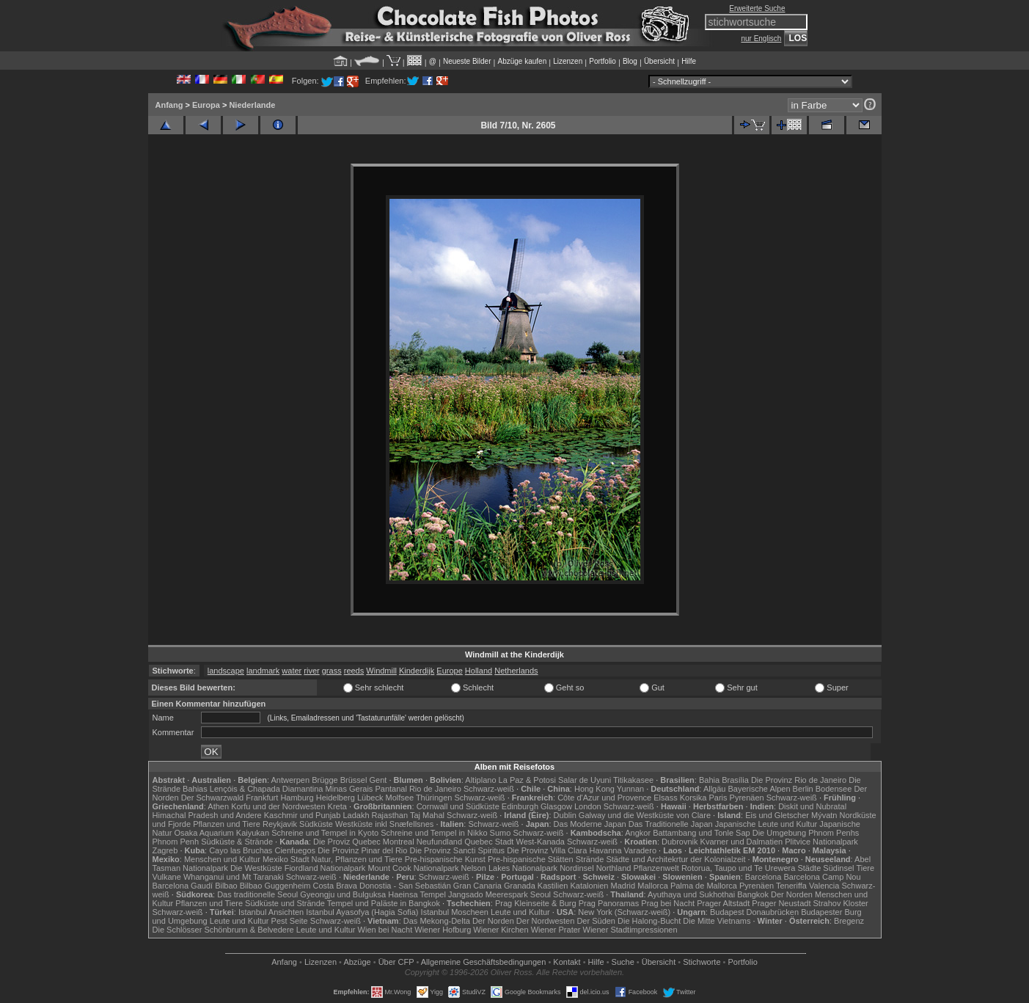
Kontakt (566, 962)
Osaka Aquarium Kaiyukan (221, 832)
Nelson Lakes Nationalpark (509, 868)
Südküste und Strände (285, 903)
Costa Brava (334, 885)
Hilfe (688, 61)
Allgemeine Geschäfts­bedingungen (483, 962)
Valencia (824, 885)
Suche (623, 962)
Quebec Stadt (488, 841)
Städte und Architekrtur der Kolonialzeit (675, 859)
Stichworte (701, 962)
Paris (717, 797)
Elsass (665, 797)
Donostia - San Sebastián (405, 885)
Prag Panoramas (609, 903)
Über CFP (396, 962)
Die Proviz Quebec (347, 841)
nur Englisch (761, 38)
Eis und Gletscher (777, 815)
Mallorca (652, 885)
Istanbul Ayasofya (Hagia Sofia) (362, 912)
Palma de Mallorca (703, 885)
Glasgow (556, 806)
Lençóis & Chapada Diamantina (266, 788)
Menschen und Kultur (222, 859)
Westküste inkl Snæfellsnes (384, 824)
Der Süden (595, 920)
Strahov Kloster (840, 903)
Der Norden (792, 894)
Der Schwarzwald (212, 797)
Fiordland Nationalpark (325, 868)
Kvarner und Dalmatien (741, 841)
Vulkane (167, 876)
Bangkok (753, 894)
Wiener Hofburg (442, 929)
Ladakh (356, 815)
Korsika (693, 797)
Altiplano (480, 780)
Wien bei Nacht (385, 929)
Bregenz (849, 920)
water (291, 670)
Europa (206, 105)
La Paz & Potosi (527, 780)
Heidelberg (335, 797)
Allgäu (714, 788)
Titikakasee (633, 780)
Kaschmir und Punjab (302, 815)
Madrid (623, 885)
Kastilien (553, 885)
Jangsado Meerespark (488, 894)
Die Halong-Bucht (649, 920)
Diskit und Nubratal (812, 806)
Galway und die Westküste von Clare (645, 815)
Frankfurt (262, 797)
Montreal (398, 841)
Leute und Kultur (520, 912)
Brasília (735, 780)
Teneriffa (791, 885)
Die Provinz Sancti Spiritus (457, 850)
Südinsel (838, 868)
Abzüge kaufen (522, 61)
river (311, 670)
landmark (262, 670)
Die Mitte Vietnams (716, 920)
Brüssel (353, 780)
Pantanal (390, 788)
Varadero (640, 850)
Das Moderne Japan (590, 824)
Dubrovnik (680, 841)
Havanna (605, 850)
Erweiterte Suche (757, 8)
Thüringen (434, 797)
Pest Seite (289, 920)
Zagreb (165, 850)
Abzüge (356, 962)
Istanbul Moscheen (454, 912)
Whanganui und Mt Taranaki (233, 876)
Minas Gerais (349, 788)
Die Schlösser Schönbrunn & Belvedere (223, 929)
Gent (378, 780)
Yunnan (630, 788)
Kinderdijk (416, 670)
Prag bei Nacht (668, 903)
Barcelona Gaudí (183, 885)
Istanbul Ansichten (271, 912)
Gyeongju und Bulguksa (343, 894)
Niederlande (252, 105)
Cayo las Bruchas (240, 850)
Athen (218, 806)
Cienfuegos (294, 850)
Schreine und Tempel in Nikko (434, 832)
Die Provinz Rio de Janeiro (798, 780)
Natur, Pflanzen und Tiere (357, 859)
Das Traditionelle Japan (671, 824)
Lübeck (370, 797)
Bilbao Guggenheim (275, 885)
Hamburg (296, 797)
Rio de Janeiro (435, 788)
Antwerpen (290, 780)
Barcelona (763, 876)
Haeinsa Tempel (417, 894)
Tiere (865, 868)
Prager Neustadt (781, 903)
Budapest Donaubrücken (754, 912)
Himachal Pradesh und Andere (207, 815)
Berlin (803, 788)
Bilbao (226, 885)
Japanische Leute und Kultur (766, 824)
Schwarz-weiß (489, 788)
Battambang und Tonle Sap (701, 832)
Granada (519, 885)
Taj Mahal (427, 815)
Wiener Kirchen (500, 929)
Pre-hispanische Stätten (531, 859)
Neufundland (439, 841)
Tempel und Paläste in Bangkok (383, 903)
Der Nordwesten (545, 920)
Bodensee (834, 788)
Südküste (316, 824)
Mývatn (824, 815)
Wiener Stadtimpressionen (630, 929)
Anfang (169, 105)
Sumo (500, 832)
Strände (590, 859)
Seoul (540, 894)
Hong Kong (594, 788)
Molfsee (400, 797)
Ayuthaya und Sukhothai (691, 894)
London (587, 806)
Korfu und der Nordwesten (278, 806)
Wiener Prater (556, 929)
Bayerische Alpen (759, 788)
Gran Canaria (477, 885)
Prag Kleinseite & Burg (535, 903)
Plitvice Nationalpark (821, 841)
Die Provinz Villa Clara (547, 850)
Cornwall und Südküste (458, 806)
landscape (226, 670)
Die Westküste (256, 868)
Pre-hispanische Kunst (445, 859)
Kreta (337, 806)
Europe (449, 670)
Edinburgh (520, 806)
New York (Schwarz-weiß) (624, 912)
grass (332, 670)
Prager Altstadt (723, 903)
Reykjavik (280, 824)
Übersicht (659, 61)
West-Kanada (540, 841)
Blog (630, 61)
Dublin (565, 815)
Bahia (709, 780)
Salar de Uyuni (584, 780)
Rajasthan (390, 815)
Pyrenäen (747, 797)
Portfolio (602, 61)
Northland (613, 868)
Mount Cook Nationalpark (412, 868)
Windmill (381, 670)
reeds (354, 670)
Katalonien (589, 885)
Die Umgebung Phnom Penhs (806, 832)
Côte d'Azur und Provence (604, 797)
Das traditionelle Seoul (257, 894)
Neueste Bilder (467, 61)
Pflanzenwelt (655, 868)
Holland (478, 670)
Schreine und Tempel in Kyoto (324, 832)
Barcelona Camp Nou (821, 876)
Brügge (324, 780)
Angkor (638, 832)
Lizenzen (567, 61)
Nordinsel (576, 868)
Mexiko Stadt (286, 859)
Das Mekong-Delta (436, 920)
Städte (809, 868)
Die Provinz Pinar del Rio (362, 850)
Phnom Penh (176, 841)
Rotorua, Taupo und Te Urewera (738, 868)
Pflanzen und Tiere (226, 824)
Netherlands (516, 670)
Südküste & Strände (237, 841)
